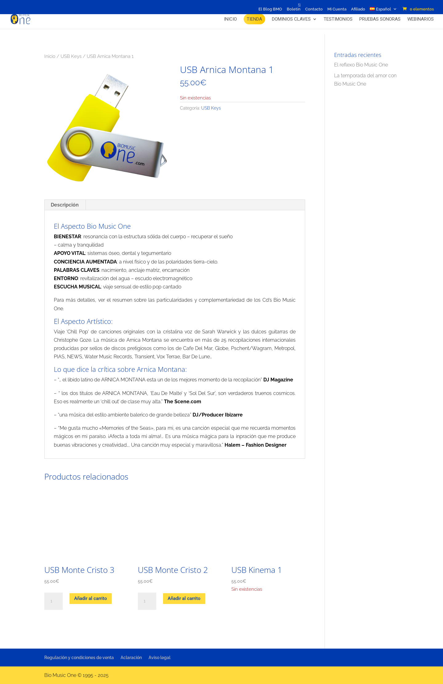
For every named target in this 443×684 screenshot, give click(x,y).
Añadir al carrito (90, 598)
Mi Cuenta (336, 9)
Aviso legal (159, 657)
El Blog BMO (270, 9)
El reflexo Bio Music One (361, 65)
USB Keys (71, 56)
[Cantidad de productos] (53, 601)
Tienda (254, 19)
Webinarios (420, 19)
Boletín (294, 9)
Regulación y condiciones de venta (79, 657)
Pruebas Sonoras (380, 19)
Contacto (314, 9)
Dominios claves (291, 19)
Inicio (230, 19)
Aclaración (131, 657)
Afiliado (358, 9)
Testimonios (338, 19)
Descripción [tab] (65, 205)
